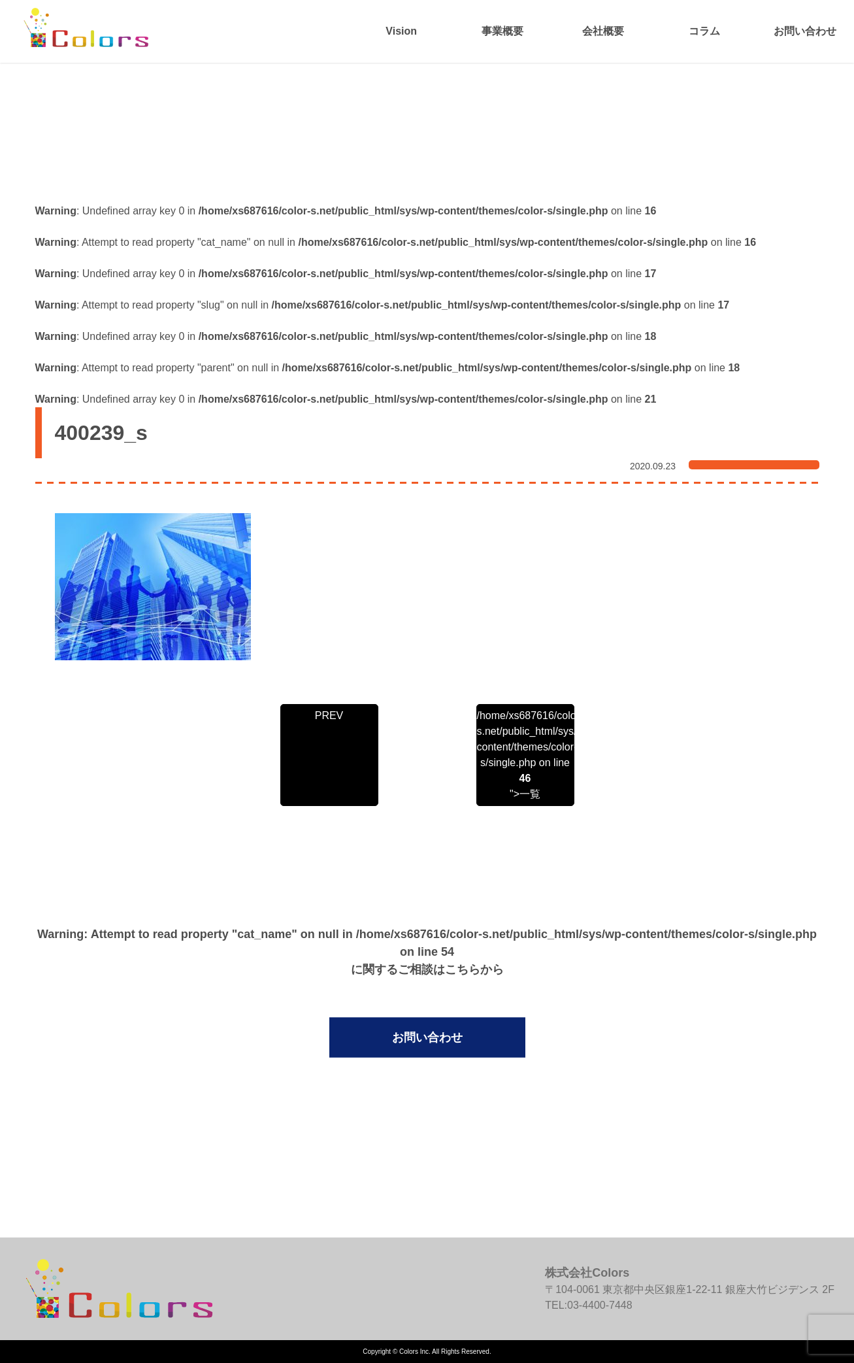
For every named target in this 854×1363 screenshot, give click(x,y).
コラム (704, 31)
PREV (329, 715)
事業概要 (502, 31)
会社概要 (603, 31)
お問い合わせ (805, 31)
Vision (401, 31)
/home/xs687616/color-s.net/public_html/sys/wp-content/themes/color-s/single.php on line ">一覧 (525, 754)
